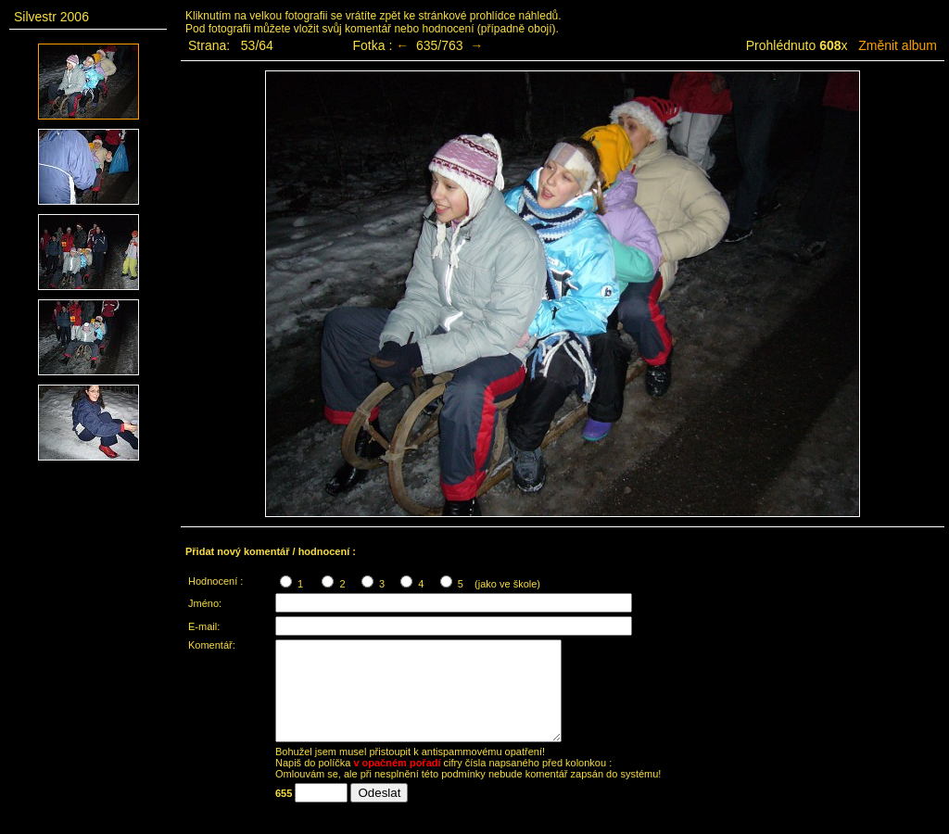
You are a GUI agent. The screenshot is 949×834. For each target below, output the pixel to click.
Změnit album (897, 45)
